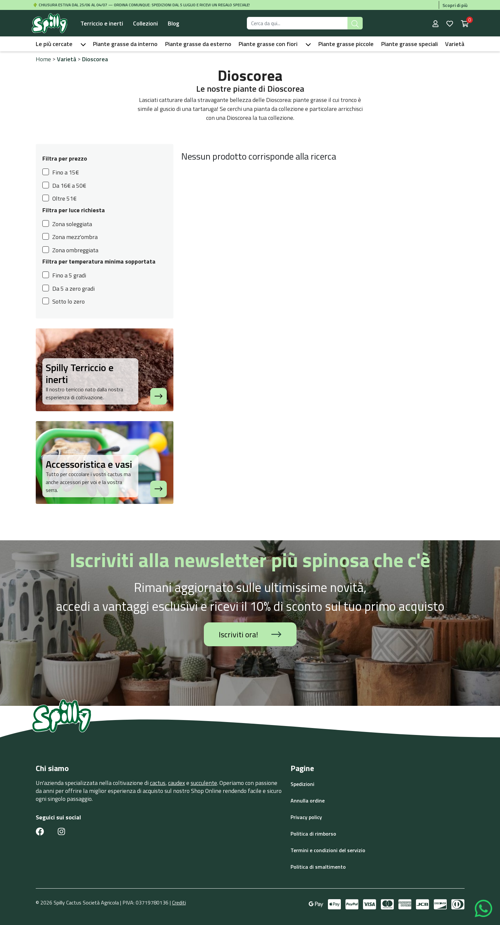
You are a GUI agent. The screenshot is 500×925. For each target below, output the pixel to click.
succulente (204, 782)
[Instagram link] (61, 831)
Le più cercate (54, 43)
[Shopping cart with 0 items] (465, 23)
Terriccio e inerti (101, 23)
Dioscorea (95, 59)
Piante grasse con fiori (268, 43)
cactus (157, 782)
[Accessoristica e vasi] (158, 489)
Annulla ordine (308, 800)
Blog (173, 23)
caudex (176, 782)
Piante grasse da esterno (198, 43)
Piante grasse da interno (125, 43)
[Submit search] (355, 23)
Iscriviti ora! (250, 634)
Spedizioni (302, 784)
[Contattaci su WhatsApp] (483, 908)
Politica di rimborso (313, 834)
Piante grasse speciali (409, 43)
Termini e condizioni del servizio (328, 850)
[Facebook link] (40, 831)
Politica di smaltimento (318, 867)
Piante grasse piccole (346, 43)
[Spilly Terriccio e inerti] (158, 396)
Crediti (179, 902)
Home (43, 59)
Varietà (454, 43)
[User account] (436, 23)
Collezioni (145, 23)
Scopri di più (455, 5)
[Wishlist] (450, 23)
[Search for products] (297, 23)
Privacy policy (306, 817)
